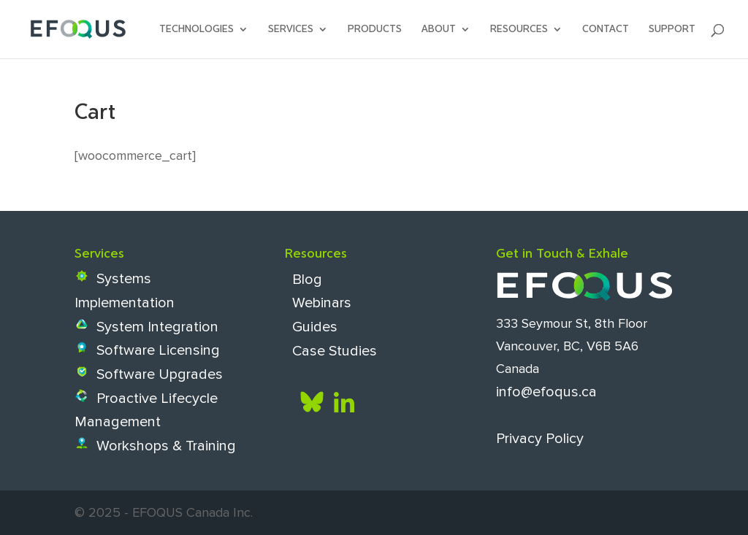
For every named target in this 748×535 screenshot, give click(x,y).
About (438, 29)
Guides (311, 327)
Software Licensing (147, 350)
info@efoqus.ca (546, 392)
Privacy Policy (540, 438)
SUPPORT (672, 29)
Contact (605, 29)
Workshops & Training (155, 446)
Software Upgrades (149, 374)
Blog (303, 279)
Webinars (318, 303)
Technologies (196, 29)
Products (375, 29)
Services (290, 29)
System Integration (146, 327)
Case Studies (331, 350)
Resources (519, 29)
